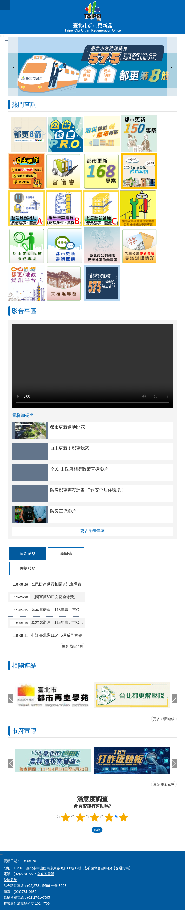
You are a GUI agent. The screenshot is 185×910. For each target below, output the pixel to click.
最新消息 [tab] (27, 553)
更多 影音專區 (92, 531)
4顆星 (109, 817)
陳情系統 (10, 880)
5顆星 (123, 817)
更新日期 (10, 861)
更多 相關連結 (163, 719)
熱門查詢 (24, 104)
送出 (87, 830)
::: (2, 36)
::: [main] (6, 39)
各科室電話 (45, 874)
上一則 (13, 66)
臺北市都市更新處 (92, 17)
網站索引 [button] (5, 5)
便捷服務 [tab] (27, 568)
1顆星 (65, 817)
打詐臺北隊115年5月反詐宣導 (46, 635)
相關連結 (24, 665)
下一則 (172, 66)
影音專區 (24, 311)
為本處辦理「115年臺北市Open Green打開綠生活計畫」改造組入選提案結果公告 (47, 610)
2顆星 (80, 817)
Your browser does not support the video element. (92, 366)
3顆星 (94, 817)
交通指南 (122, 868)
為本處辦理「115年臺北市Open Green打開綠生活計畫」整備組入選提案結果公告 (47, 623)
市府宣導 (24, 730)
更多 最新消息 (72, 646)
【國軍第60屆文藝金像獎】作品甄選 (47, 597)
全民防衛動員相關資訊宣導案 (45, 584)
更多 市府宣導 (163, 784)
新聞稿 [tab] (66, 553)
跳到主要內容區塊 (2, 2)
